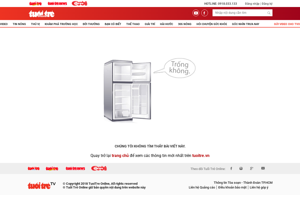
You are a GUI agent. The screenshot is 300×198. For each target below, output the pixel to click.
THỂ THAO (133, 24)
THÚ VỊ (35, 24)
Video (4, 24)
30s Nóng (185, 24)
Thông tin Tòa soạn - (228, 182)
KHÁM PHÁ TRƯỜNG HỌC (61, 24)
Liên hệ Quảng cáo (202, 187)
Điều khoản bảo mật (232, 187)
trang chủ (120, 155)
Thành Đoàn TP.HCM (257, 182)
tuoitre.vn (201, 155)
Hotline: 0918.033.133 (220, 4)
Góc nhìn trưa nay (245, 24)
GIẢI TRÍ (150, 24)
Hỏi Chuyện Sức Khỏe (211, 24)
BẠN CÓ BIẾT (113, 24)
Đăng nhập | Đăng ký (258, 4)
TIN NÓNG (19, 24)
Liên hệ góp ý (259, 187)
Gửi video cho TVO (287, 24)
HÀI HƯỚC (166, 24)
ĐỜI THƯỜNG (91, 24)
